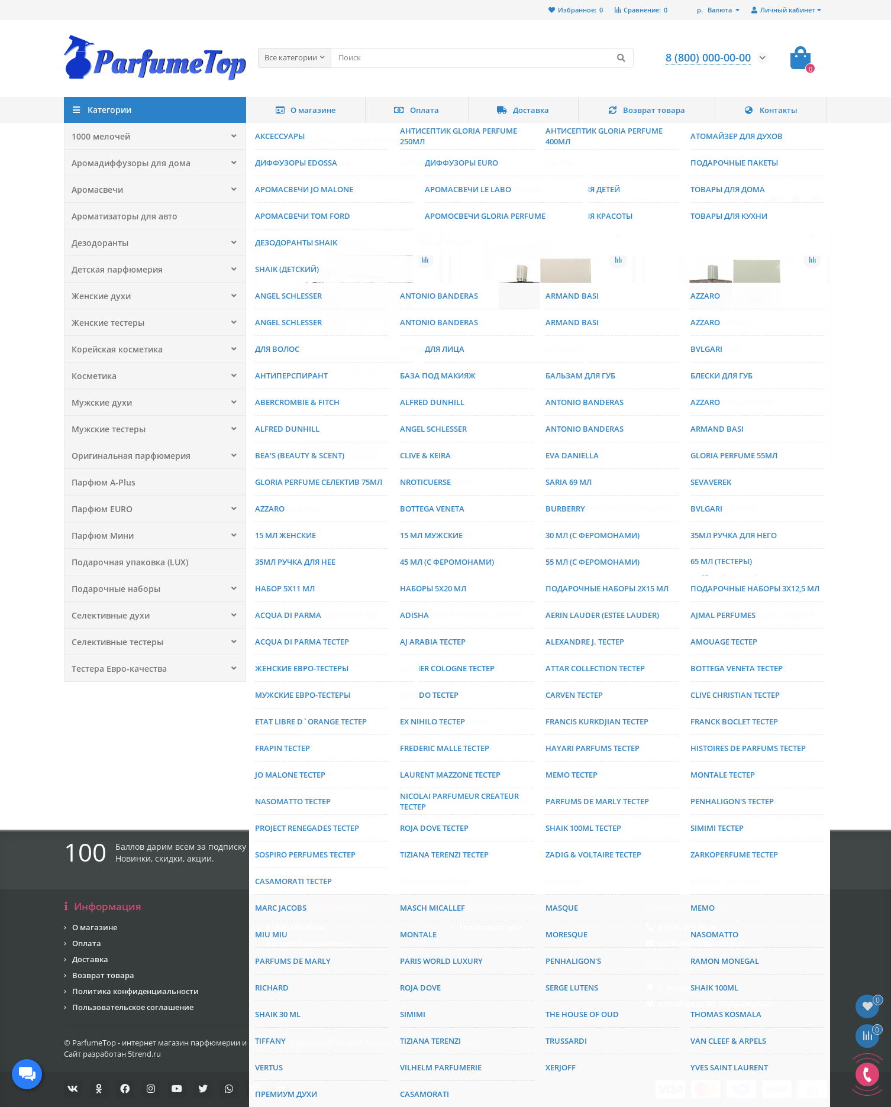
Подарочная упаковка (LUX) (125, 561)
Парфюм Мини (101, 535)
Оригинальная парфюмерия (127, 455)
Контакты (771, 110)
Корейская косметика (113, 349)
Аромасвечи (96, 189)
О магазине (305, 110)
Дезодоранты (98, 242)
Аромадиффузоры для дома (126, 162)
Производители (491, 927)
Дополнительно (496, 906)
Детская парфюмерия (113, 269)
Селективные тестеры (114, 641)
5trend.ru (144, 1053)
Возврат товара (647, 110)
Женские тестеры (105, 322)
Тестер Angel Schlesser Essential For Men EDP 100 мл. (533, 376)
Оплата (416, 110)
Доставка (523, 110)
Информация (102, 906)
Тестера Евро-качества (115, 668)
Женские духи (98, 295)
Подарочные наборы (112, 588)
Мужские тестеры (105, 428)
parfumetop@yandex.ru (310, 943)
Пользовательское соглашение (132, 1007)
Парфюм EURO (100, 508)
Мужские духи (99, 402)
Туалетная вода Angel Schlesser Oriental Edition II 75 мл (332, 637)
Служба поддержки (312, 906)
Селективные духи (107, 615)
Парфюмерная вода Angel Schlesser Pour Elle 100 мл (341, 376)
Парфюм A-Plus (101, 482)
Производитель (309, 140)
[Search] (482, 58)
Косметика (92, 375)
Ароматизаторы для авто (121, 216)
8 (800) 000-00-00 (295, 927)
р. (715, 9)
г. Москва (676, 987)
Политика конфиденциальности (135, 991)
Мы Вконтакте (294, 959)
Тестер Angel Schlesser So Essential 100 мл (734, 376)
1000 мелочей (98, 136)
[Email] (482, 857)
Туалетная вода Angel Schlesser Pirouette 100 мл (525, 637)
